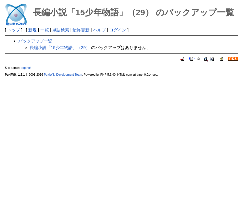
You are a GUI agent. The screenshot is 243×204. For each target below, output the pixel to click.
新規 (32, 29)
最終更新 (81, 29)
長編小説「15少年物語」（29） (60, 47)
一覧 (44, 29)
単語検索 (60, 29)
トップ (13, 29)
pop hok (26, 67)
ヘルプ (99, 29)
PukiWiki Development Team (63, 74)
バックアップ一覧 (35, 41)
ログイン (117, 29)
